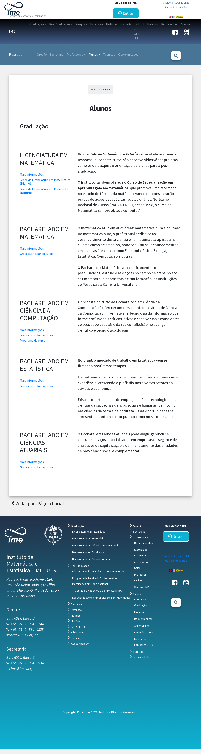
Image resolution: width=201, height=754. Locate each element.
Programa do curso (33, 340)
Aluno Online (141, 625)
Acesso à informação (176, 7)
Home (95, 89)
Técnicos (138, 651)
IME (12, 31)
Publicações (78, 638)
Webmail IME (141, 587)
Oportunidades (142, 657)
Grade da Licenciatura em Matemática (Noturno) (45, 191)
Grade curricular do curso (38, 254)
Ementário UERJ (143, 632)
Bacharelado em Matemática (89, 538)
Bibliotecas (77, 632)
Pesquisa (76, 604)
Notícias (76, 615)
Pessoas (15, 54)
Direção (137, 526)
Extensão (76, 610)
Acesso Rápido (80, 643)
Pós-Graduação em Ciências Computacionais (98, 571)
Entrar (125, 13)
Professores (140, 537)
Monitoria (139, 612)
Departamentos (143, 543)
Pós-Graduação (80, 566)
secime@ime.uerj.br (21, 668)
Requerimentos (143, 619)
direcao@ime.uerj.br (22, 635)
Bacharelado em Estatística (88, 552)
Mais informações (32, 174)
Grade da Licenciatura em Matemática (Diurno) (45, 181)
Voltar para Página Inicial (37, 504)
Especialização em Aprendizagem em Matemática (101, 597)
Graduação (77, 526)
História (75, 621)
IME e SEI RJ (78, 627)
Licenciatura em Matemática (88, 531)
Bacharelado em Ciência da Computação (95, 545)
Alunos (137, 594)
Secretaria (139, 531)
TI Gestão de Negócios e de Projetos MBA (97, 590)
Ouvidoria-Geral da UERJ (176, 2)
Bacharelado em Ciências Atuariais (92, 559)
